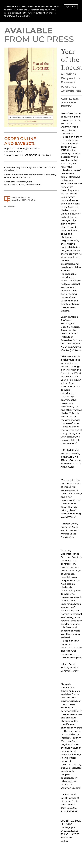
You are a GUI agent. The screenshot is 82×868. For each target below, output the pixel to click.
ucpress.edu (10, 206)
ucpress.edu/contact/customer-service (23, 184)
